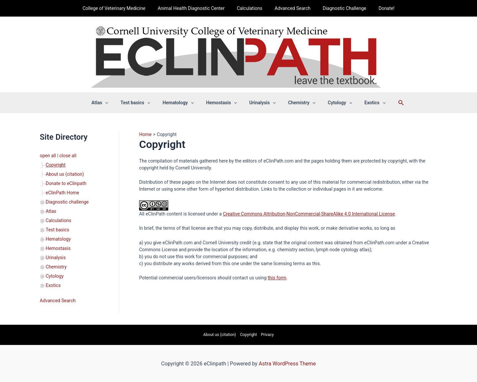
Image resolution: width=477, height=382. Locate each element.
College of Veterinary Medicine (121, 8)
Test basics (143, 103)
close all (67, 155)
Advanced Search (291, 8)
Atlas (110, 103)
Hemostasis (223, 103)
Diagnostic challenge (67, 202)
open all (48, 155)
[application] (116, 103)
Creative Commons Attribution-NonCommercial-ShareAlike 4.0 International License (309, 213)
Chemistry (297, 103)
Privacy (267, 334)
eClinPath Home (62, 192)
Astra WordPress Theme (287, 363)
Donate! (379, 8)
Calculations (251, 8)
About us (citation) (65, 174)
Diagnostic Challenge (340, 8)
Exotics (364, 103)
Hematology (182, 103)
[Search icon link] (389, 103)
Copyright (56, 164)
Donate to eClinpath (66, 183)
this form (277, 277)
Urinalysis (261, 103)
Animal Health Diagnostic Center (195, 8)
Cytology (332, 103)
